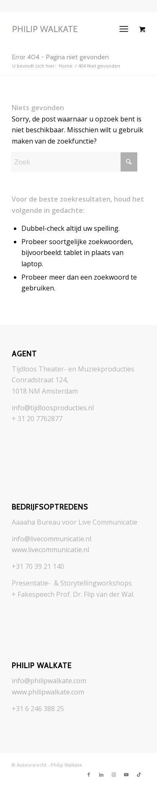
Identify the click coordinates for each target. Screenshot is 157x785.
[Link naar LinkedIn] (101, 774)
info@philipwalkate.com (49, 680)
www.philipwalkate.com (48, 692)
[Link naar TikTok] (139, 774)
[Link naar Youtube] (126, 774)
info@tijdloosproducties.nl (53, 407)
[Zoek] (74, 162)
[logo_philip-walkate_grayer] (65, 28)
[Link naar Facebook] (88, 774)
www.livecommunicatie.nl (50, 549)
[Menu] (123, 29)
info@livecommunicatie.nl (51, 538)
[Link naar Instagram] (114, 774)
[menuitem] (125, 29)
